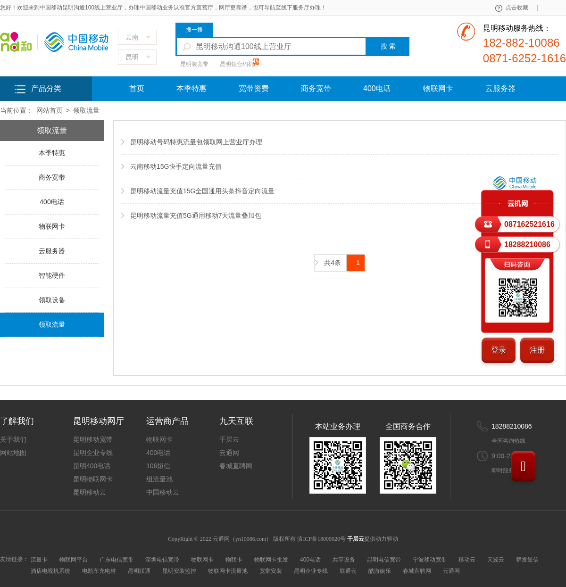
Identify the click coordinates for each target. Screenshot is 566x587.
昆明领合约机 (237, 64)
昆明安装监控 (179, 571)
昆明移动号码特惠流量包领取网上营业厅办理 (196, 142)
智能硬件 (52, 275)
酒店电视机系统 (50, 571)
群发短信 (527, 559)
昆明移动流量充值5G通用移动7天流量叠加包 (195, 215)
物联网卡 (438, 88)
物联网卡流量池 (228, 571)
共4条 (332, 262)
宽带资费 (254, 88)
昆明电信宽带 (384, 559)
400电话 (377, 88)
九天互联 (236, 421)
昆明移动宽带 (93, 439)
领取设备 (52, 300)
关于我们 (13, 439)
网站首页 (49, 110)
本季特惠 (191, 88)
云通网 (229, 452)
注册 (537, 350)
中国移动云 (162, 492)
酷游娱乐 (379, 571)
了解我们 (17, 421)
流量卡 (39, 559)
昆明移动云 (89, 492)
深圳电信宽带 (162, 559)
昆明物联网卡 (93, 479)
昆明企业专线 (93, 452)
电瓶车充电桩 (99, 571)
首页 (136, 88)
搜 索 (388, 46)
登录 (498, 350)
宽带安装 (270, 571)
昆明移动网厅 (98, 421)
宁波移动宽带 (430, 559)
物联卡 (233, 559)
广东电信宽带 (116, 559)
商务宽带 (316, 88)
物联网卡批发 (271, 559)
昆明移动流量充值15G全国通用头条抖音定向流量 (202, 191)
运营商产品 (167, 421)
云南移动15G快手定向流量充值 (176, 166)
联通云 (348, 571)
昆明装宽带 (194, 64)
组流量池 (159, 479)
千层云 (229, 439)
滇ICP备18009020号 (322, 539)
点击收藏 (522, 7)
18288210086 (511, 426)
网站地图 (13, 452)
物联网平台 (73, 559)
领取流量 (86, 110)
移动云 (466, 559)
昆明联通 (139, 571)
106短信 (158, 466)
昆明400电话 (91, 466)
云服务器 (500, 88)
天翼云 (495, 559)
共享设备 (344, 559)
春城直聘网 (235, 466)
